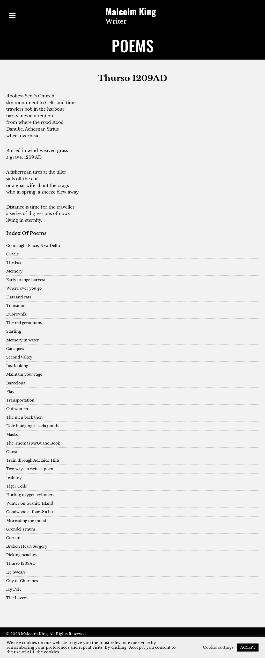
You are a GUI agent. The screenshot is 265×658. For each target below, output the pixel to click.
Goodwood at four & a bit (29, 512)
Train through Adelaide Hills (33, 460)
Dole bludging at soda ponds (32, 426)
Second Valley (19, 357)
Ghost (11, 451)
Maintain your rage (24, 374)
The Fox (13, 262)
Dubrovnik (16, 314)
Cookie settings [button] (218, 647)
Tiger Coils (16, 486)
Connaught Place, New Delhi (33, 245)
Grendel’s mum (20, 529)
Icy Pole (13, 589)
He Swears (16, 572)
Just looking (17, 365)
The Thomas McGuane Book (33, 443)
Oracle (12, 254)
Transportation (20, 400)
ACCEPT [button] (247, 647)
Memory (14, 271)
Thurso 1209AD (20, 563)
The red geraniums (24, 322)
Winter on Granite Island (29, 503)
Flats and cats (18, 297)
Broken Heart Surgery (26, 546)
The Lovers (16, 598)
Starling (13, 331)
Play (10, 391)
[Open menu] (12, 15)
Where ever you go (24, 288)
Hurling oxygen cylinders (30, 494)
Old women (17, 408)
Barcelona (15, 383)
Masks (12, 434)
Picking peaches (21, 555)
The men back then (24, 417)
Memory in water (22, 340)
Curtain (13, 537)
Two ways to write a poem (30, 469)
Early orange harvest (25, 279)
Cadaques (15, 348)
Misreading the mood (26, 520)
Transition (16, 305)
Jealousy (14, 477)
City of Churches (22, 580)
